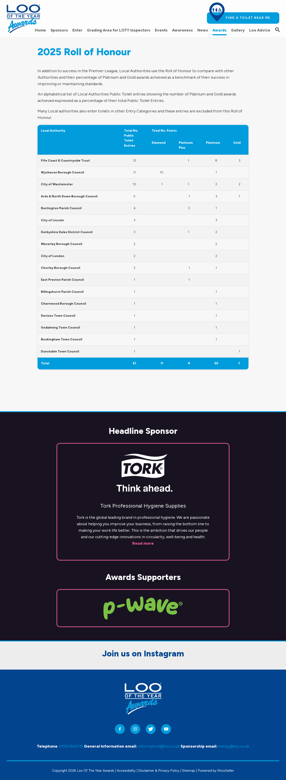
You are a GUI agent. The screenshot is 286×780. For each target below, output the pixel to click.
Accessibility (126, 771)
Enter (77, 30)
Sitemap (188, 771)
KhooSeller (225, 771)
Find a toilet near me (248, 17)
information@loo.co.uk (159, 746)
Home (40, 30)
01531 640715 (71, 746)
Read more (143, 512)
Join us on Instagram (143, 622)
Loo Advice (259, 30)
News (202, 30)
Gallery (238, 30)
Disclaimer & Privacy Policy (158, 771)
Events (161, 30)
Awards (219, 30)
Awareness (182, 30)
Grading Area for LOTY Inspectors (118, 30)
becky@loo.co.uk (233, 746)
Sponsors (59, 30)
